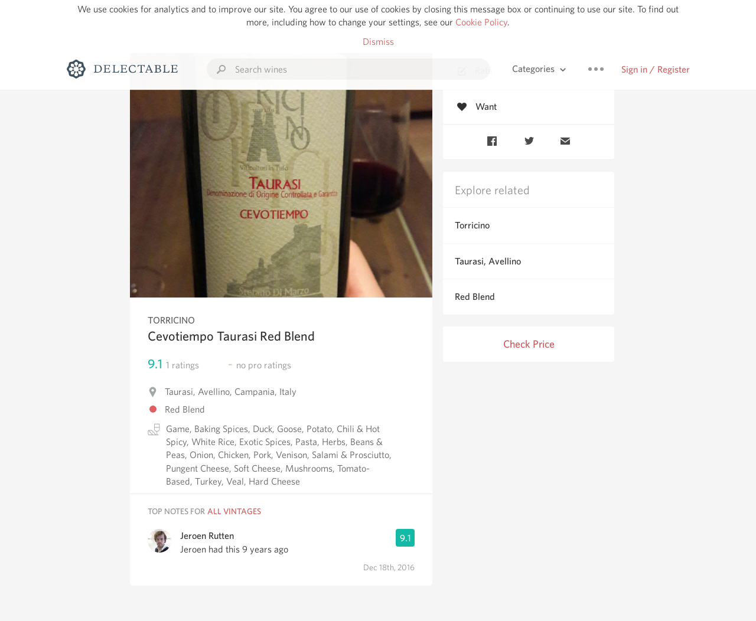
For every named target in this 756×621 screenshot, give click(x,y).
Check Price (529, 344)
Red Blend (475, 296)
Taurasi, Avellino (488, 261)
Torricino (472, 225)
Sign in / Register (655, 69)
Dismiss (378, 41)
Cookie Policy (481, 22)
